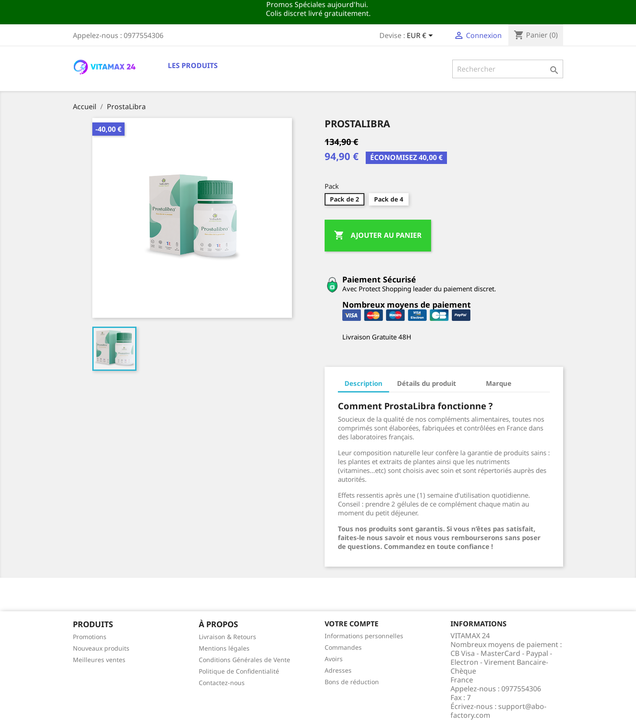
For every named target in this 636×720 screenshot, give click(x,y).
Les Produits (193, 65)
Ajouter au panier (378, 235)
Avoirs (334, 659)
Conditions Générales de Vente (244, 659)
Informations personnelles (364, 636)
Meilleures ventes (99, 659)
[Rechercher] (507, 69)
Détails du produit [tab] (426, 383)
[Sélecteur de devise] (421, 36)
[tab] (470, 379)
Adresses (338, 670)
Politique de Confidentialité (239, 671)
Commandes (343, 647)
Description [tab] (363, 383)
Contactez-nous (222, 682)
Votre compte (352, 624)
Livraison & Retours (227, 636)
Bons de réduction (352, 682)
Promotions (89, 636)
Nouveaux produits (101, 648)
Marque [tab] (498, 383)
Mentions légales (224, 648)
